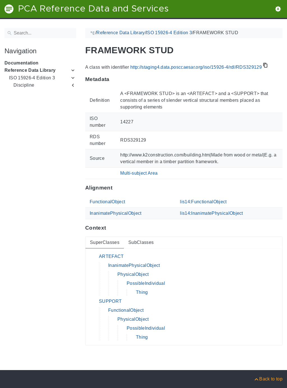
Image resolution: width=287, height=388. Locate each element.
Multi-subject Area (139, 173)
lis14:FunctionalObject (203, 201)
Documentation (21, 63)
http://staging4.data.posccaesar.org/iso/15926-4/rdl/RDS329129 (196, 67)
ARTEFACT (111, 256)
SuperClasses (104, 242)
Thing (142, 292)
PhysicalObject (133, 274)
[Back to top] (268, 379)
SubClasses (141, 242)
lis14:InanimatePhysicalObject (211, 213)
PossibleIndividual (146, 283)
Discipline (23, 85)
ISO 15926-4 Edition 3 (32, 77)
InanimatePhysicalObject (116, 213)
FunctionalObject (107, 201)
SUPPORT (110, 301)
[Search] (40, 33)
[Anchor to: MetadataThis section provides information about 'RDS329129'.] (115, 79)
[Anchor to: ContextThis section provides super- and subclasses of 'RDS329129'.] (111, 228)
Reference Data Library (29, 70)
